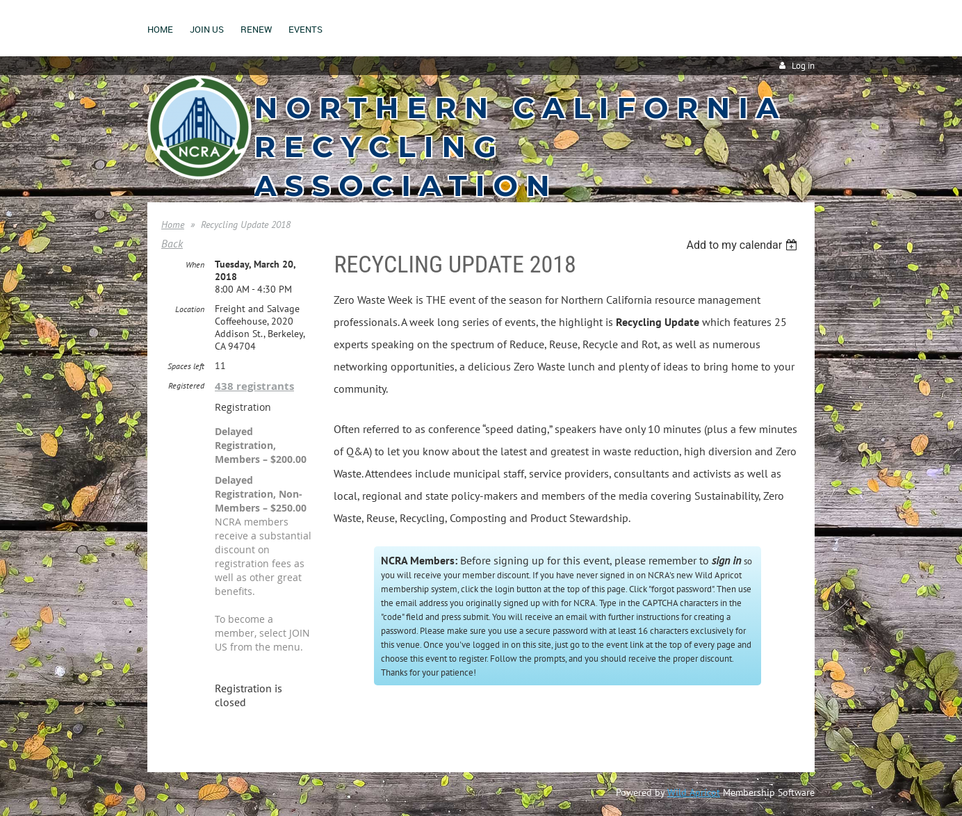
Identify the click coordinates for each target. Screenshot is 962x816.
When (195, 264)
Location (189, 309)
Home (172, 224)
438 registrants (254, 386)
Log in (803, 66)
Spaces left (186, 366)
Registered (186, 385)
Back (172, 243)
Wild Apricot (693, 792)
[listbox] (743, 245)
